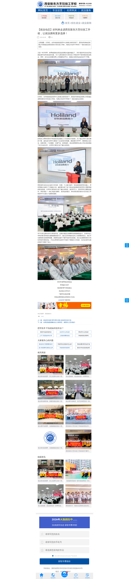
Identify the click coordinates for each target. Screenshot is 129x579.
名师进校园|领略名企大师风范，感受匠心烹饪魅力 (59, 322)
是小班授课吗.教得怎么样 (45, 347)
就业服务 (86, 10)
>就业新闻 (86, 23)
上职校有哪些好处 (64, 335)
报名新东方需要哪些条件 (45, 344)
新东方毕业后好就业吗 (83, 347)
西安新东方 (42, 316)
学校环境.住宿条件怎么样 (64, 344)
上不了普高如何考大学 (45, 335)
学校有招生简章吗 (83, 335)
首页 (67, 23)
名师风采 (72, 10)
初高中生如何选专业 (46, 332)
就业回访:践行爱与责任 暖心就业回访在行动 (57, 320)
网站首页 (43, 10)
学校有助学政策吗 (64, 347)
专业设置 (57, 10)
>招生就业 (75, 23)
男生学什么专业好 (83, 332)
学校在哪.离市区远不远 (83, 344)
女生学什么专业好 (64, 332)
